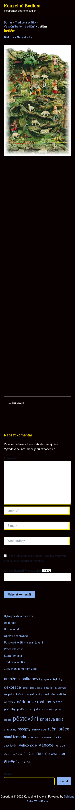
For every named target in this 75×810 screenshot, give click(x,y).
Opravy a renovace (16, 636)
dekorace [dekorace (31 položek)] (12, 687)
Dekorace (10, 623)
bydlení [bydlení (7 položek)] (47, 679)
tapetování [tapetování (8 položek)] (46, 737)
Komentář (11, 458)
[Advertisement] (37, 276)
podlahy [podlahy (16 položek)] (10, 709)
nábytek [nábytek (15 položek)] (9, 702)
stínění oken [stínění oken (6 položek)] (33, 737)
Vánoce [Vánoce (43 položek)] (46, 745)
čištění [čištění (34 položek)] (10, 761)
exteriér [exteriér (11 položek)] (48, 687)
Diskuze (9, 37)
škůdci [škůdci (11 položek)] (28, 762)
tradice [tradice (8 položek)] (57, 737)
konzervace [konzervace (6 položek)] (60, 688)
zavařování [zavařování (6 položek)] (17, 754)
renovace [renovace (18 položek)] (39, 729)
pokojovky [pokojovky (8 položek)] (34, 709)
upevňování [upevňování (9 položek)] (10, 745)
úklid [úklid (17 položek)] (40, 754)
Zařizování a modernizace (20, 669)
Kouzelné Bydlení (22, 6)
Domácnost (11, 629)
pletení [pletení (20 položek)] (58, 702)
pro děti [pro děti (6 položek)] (7, 720)
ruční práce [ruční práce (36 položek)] (58, 728)
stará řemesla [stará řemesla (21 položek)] (15, 737)
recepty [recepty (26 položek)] (24, 729)
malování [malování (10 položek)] (49, 694)
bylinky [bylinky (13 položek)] (57, 679)
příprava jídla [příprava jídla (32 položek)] (52, 719)
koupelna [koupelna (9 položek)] (9, 694)
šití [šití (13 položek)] (20, 762)
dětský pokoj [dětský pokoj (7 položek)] (36, 687)
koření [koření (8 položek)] (19, 694)
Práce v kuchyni (14, 649)
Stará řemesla (13, 656)
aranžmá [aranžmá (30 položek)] (12, 678)
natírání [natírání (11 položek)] (61, 694)
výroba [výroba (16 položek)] (60, 745)
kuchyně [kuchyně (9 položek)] (29, 694)
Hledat (8, 774)
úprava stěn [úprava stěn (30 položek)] (55, 753)
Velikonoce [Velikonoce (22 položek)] (28, 745)
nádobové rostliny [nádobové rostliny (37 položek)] (34, 701)
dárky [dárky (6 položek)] (25, 688)
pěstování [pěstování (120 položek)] (25, 718)
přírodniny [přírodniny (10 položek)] (10, 729)
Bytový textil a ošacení (18, 616)
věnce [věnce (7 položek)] (7, 754)
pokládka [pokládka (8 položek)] (22, 709)
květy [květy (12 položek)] (39, 694)
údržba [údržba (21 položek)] (29, 754)
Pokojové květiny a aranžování (23, 642)
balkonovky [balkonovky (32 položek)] (32, 678)
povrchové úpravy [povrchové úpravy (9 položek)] (51, 709)
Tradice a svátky (14, 662)
